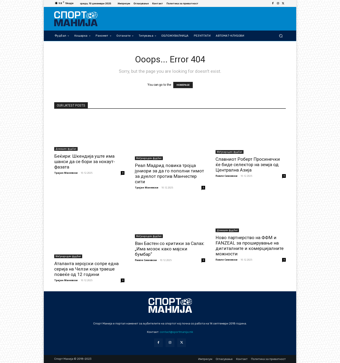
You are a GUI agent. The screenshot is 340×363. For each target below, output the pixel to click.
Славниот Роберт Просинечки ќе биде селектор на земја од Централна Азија (248, 165)
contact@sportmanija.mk (176, 332)
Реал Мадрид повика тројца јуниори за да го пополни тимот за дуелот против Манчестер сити (169, 173)
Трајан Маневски (66, 172)
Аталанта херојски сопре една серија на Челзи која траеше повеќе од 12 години (86, 269)
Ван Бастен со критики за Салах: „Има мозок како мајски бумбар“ (169, 249)
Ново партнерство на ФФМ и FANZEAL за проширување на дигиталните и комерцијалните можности (250, 245)
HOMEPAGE (183, 85)
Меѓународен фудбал (149, 158)
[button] (281, 36)
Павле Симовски (226, 175)
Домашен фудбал (66, 148)
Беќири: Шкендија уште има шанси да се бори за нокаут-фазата (84, 162)
